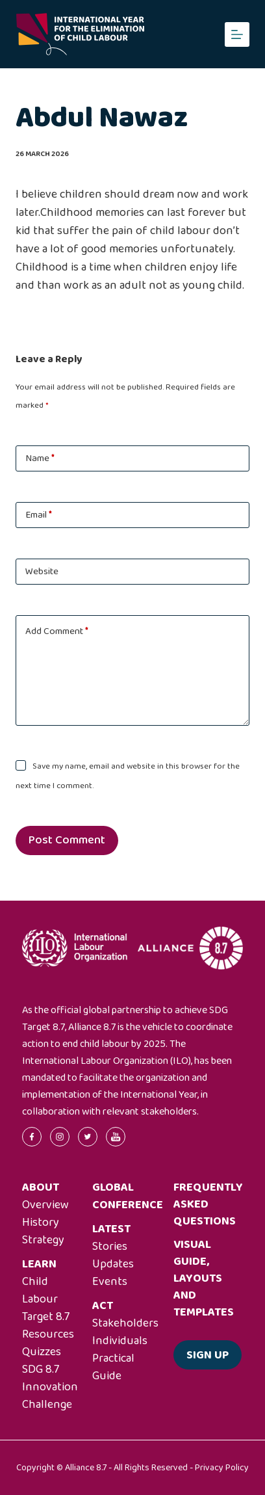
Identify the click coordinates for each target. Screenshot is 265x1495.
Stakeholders (125, 1323)
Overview (45, 1205)
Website (41, 571)
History (40, 1222)
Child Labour (40, 1290)
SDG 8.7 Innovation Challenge (50, 1387)
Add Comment (56, 631)
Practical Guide (113, 1367)
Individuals (119, 1341)
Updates (113, 1264)
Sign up (207, 1355)
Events (109, 1282)
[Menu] (237, 34)
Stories (109, 1246)
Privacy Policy (222, 1468)
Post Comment (67, 840)
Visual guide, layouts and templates (203, 1278)
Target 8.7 (45, 1317)
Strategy (43, 1240)
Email (38, 515)
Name (40, 458)
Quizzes (41, 1352)
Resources (48, 1334)
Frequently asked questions (208, 1204)
